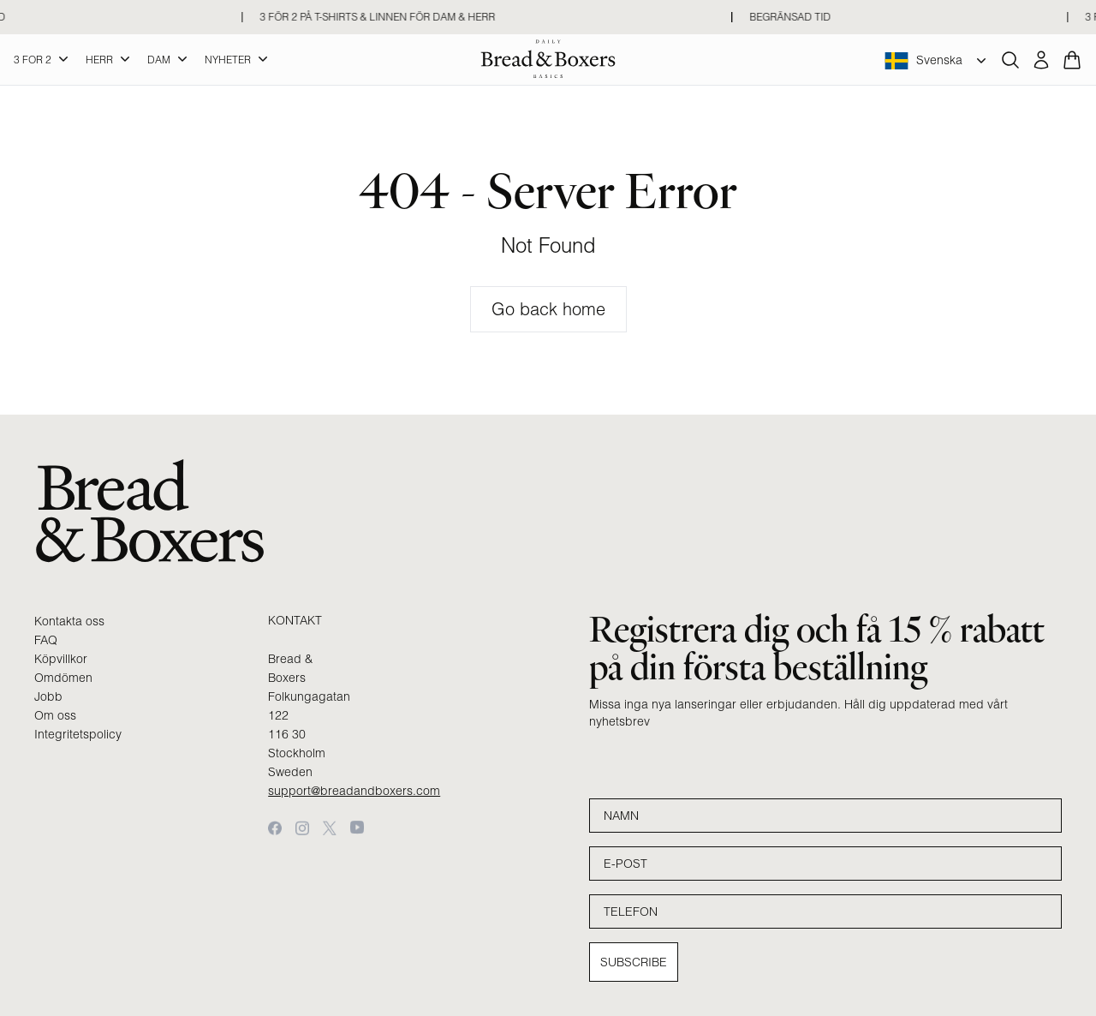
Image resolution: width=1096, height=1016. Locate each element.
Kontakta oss (69, 621)
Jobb (48, 696)
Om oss (55, 715)
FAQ (45, 640)
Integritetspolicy (78, 734)
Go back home (548, 309)
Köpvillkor (60, 658)
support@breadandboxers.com (354, 790)
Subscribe (633, 962)
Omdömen (63, 677)
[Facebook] (275, 828)
